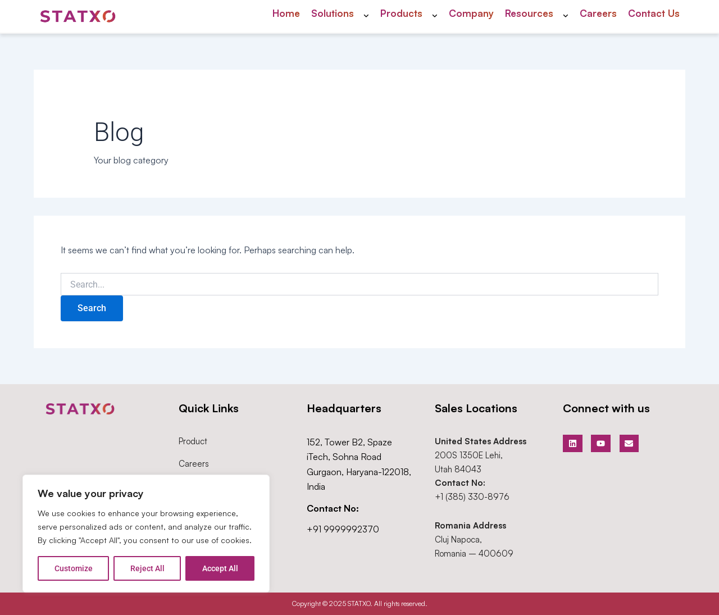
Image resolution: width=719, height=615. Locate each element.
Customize (73, 568)
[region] (146, 534)
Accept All (220, 568)
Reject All (147, 568)
